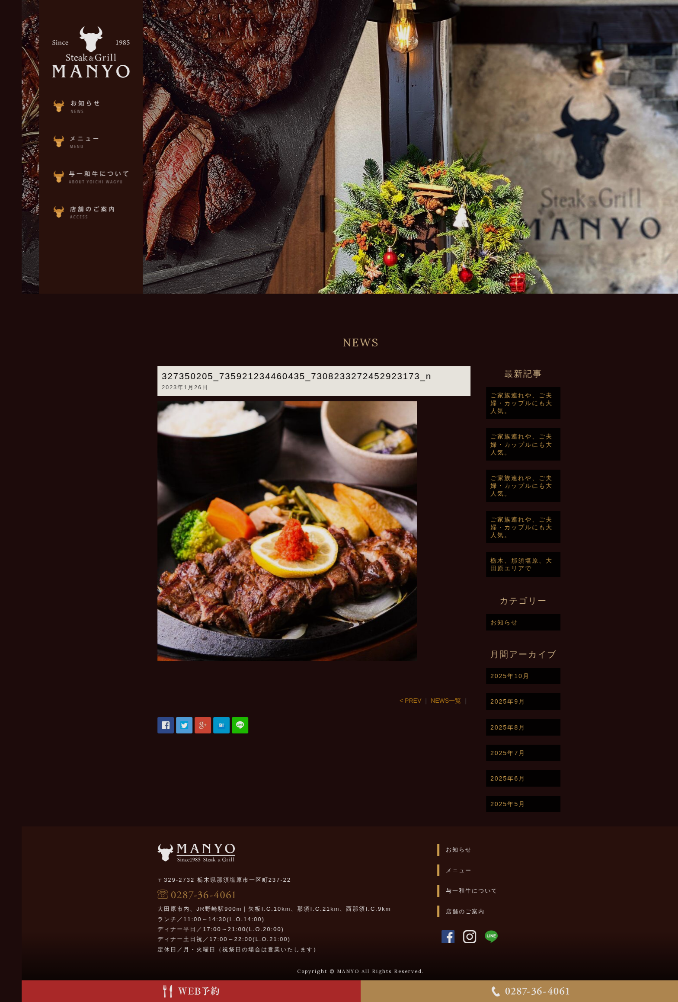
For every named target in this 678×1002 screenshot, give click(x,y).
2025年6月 (539, 778)
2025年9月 (539, 701)
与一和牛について (503, 890)
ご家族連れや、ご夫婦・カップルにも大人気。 (553, 403)
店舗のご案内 (496, 911)
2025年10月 (541, 675)
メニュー (490, 870)
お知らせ (536, 622)
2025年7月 (539, 752)
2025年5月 (539, 803)
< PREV (442, 700)
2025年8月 (539, 727)
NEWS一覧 (477, 700)
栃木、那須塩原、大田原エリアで (553, 564)
